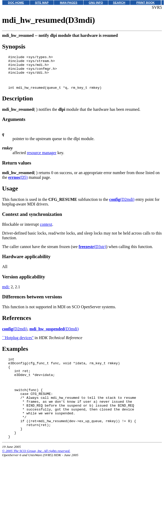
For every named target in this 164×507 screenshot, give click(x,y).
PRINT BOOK (145, 2)
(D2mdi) (122, 205)
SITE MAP (42, 2)
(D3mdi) (54, 335)
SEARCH (119, 2)
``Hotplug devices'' (18, 344)
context (46, 230)
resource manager (41, 159)
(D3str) (92, 253)
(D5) (18, 183)
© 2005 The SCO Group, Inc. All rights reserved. (36, 473)
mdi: (6, 293)
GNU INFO (96, 2)
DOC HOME (16, 2)
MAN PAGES (68, 2)
